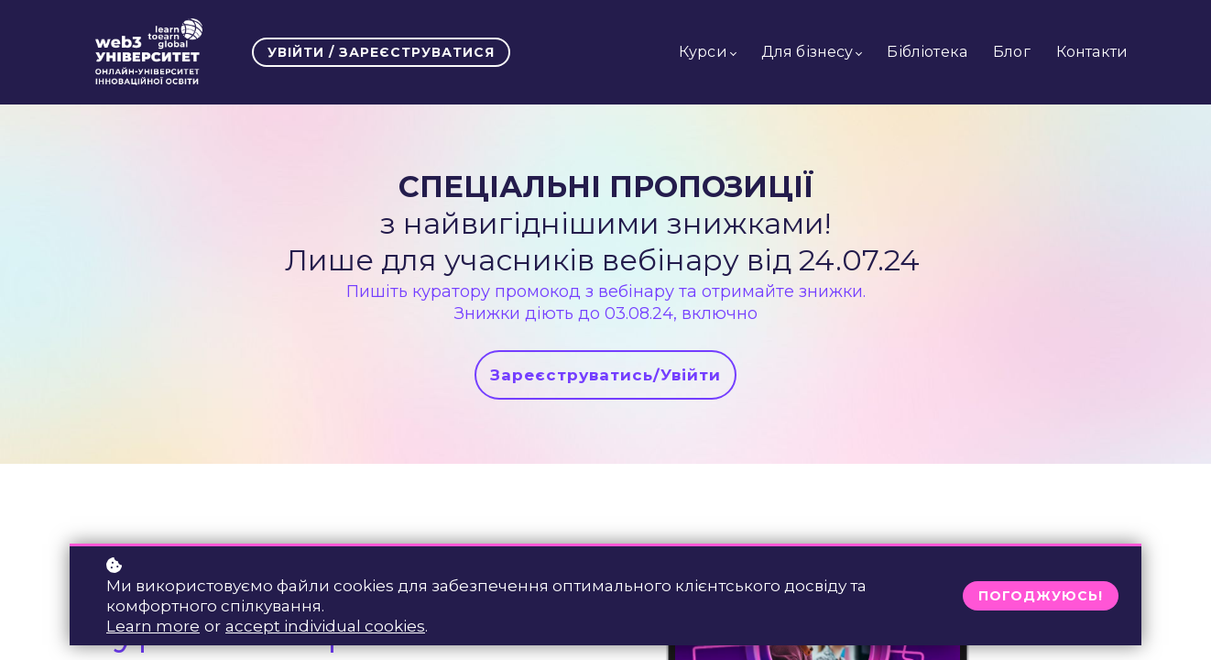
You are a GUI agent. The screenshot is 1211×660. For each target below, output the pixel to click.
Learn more (153, 626)
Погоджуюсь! (1040, 596)
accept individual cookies (325, 626)
